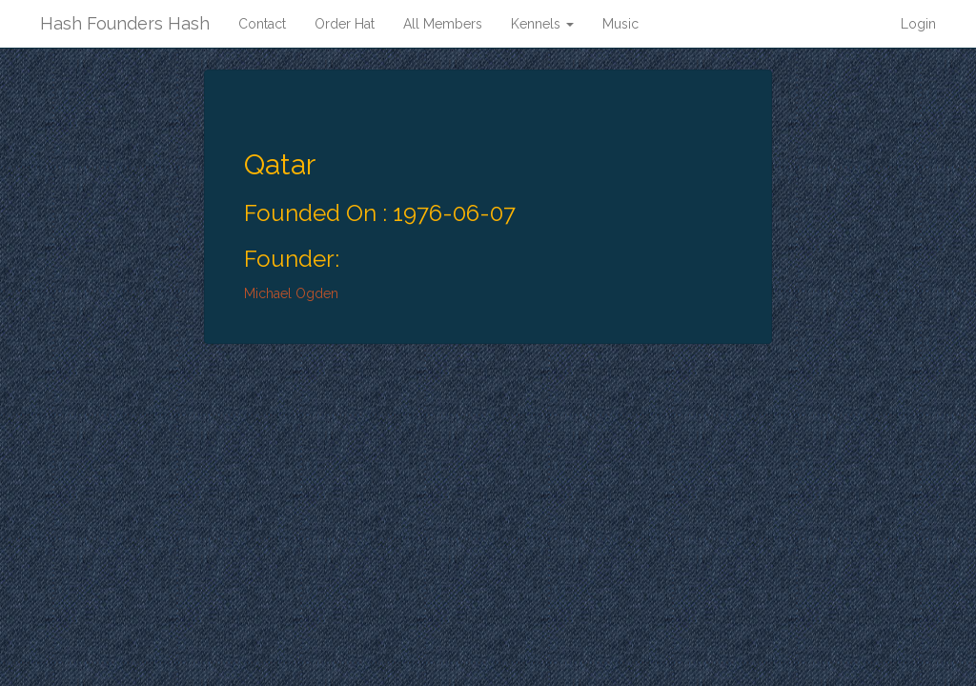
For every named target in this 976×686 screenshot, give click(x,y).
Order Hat (345, 23)
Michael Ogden (291, 293)
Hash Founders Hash (125, 23)
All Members (442, 23)
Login (918, 23)
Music (620, 23)
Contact (262, 23)
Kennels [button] (542, 23)
